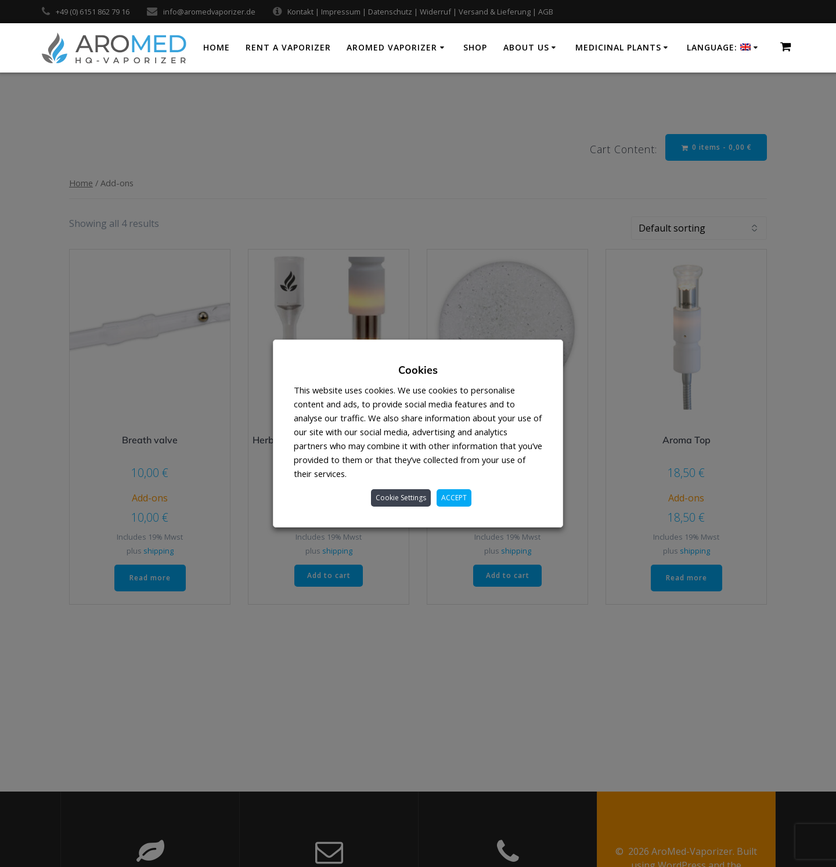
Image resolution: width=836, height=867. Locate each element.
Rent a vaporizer (288, 47)
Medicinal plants (618, 47)
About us (526, 47)
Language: (719, 47)
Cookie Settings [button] (401, 498)
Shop (475, 47)
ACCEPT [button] (454, 498)
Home (216, 47)
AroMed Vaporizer (392, 47)
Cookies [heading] (418, 370)
